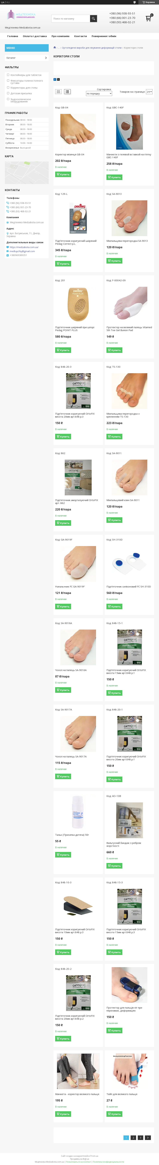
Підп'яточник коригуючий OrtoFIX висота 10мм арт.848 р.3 (75, 931)
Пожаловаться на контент (78, 1161)
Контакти (80, 36)
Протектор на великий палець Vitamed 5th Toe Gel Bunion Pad (129, 329)
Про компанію (60, 36)
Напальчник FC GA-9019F (70, 586)
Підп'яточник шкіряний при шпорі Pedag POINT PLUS (74, 329)
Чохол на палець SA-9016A (70, 670)
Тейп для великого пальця (121, 1094)
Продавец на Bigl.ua (79, 1159)
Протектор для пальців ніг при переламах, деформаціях (124, 1009)
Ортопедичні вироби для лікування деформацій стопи (92, 47)
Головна (12, 36)
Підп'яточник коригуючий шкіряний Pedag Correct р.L (76, 242)
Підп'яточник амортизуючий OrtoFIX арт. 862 (76, 501)
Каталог (11, 57)
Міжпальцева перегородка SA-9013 (127, 240)
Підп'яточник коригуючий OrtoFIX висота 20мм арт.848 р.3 (75, 415)
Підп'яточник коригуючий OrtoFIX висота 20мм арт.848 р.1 (126, 758)
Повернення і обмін (104, 36)
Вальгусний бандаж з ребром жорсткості (123, 844)
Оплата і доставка (35, 36)
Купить (64, 174)
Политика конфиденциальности (108, 1161)
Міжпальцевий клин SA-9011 (123, 500)
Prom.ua (94, 1156)
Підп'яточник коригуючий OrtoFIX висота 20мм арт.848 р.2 (75, 1017)
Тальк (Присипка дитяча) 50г (72, 834)
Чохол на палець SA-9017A (70, 756)
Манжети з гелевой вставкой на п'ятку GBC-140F (128, 156)
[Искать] (93, 18)
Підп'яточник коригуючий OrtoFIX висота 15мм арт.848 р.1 (126, 671)
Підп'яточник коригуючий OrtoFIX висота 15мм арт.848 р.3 (126, 931)
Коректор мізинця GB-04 (69, 154)
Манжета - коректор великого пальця (77, 1094)
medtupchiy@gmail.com (22, 251)
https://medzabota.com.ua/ (24, 247)
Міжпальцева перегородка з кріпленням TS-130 (123, 415)
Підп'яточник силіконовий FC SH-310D (128, 586)
